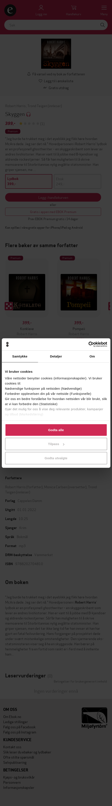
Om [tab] (92, 356)
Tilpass (56, 444)
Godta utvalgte (56, 458)
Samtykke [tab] (19, 356)
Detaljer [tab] (56, 356)
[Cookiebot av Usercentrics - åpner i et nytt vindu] (88, 344)
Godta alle (56, 430)
